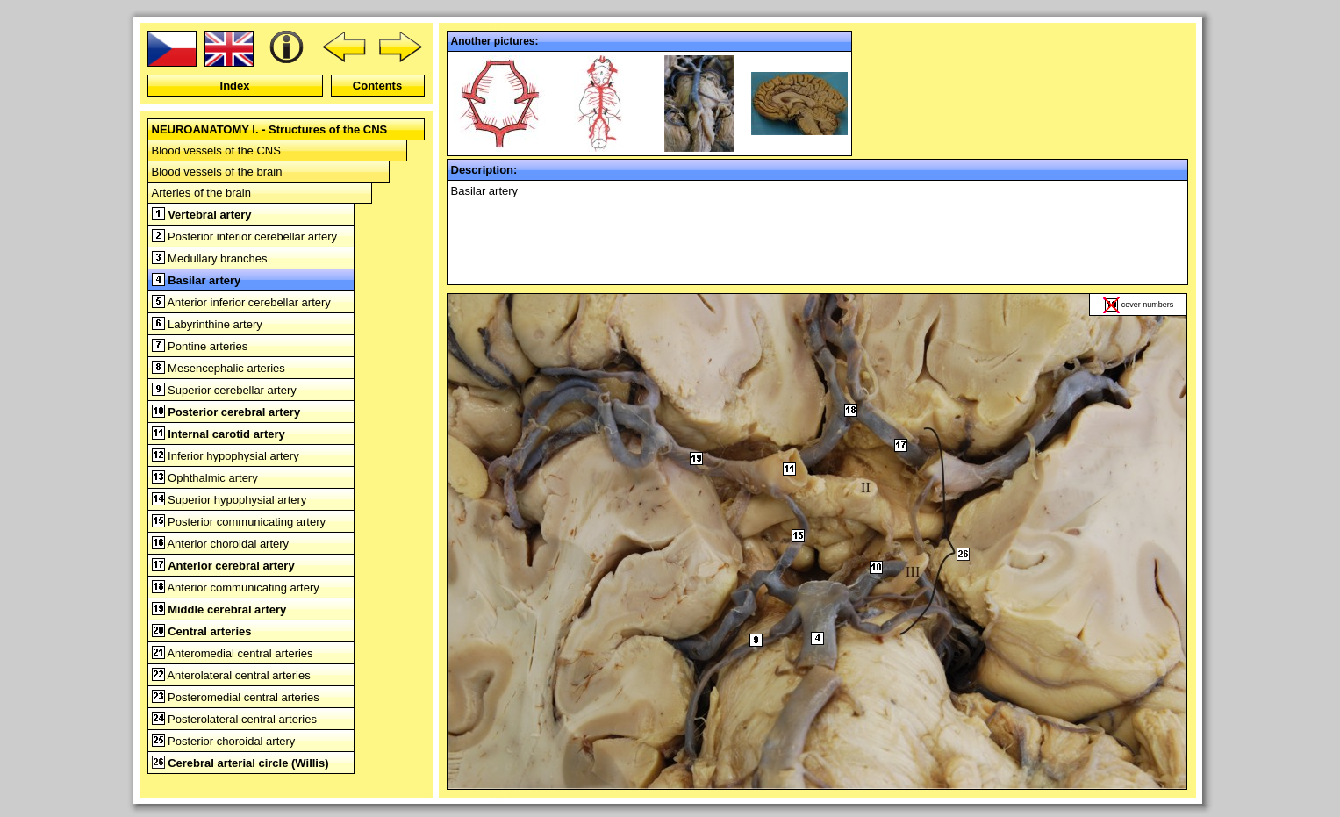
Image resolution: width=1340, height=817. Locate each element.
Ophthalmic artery (205, 477)
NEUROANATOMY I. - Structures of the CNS (270, 129)
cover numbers (1147, 304)
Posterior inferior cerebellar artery (245, 236)
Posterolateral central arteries (234, 719)
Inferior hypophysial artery (225, 455)
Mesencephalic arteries (218, 368)
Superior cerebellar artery (224, 390)
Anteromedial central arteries (232, 653)
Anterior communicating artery (235, 587)
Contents (377, 85)
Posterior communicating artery (239, 521)
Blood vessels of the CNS (216, 150)
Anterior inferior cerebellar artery (241, 302)
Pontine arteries (200, 346)
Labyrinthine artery (207, 324)
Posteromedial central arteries (235, 697)
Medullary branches (210, 258)
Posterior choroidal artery (224, 741)
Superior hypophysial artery (229, 499)
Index (235, 85)
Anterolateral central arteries (231, 675)
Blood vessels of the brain (217, 171)
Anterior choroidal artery (221, 543)
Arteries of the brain (201, 192)
